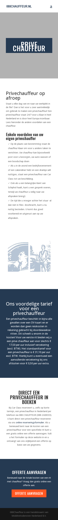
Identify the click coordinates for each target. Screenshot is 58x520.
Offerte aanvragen (29, 493)
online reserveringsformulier (30, 422)
